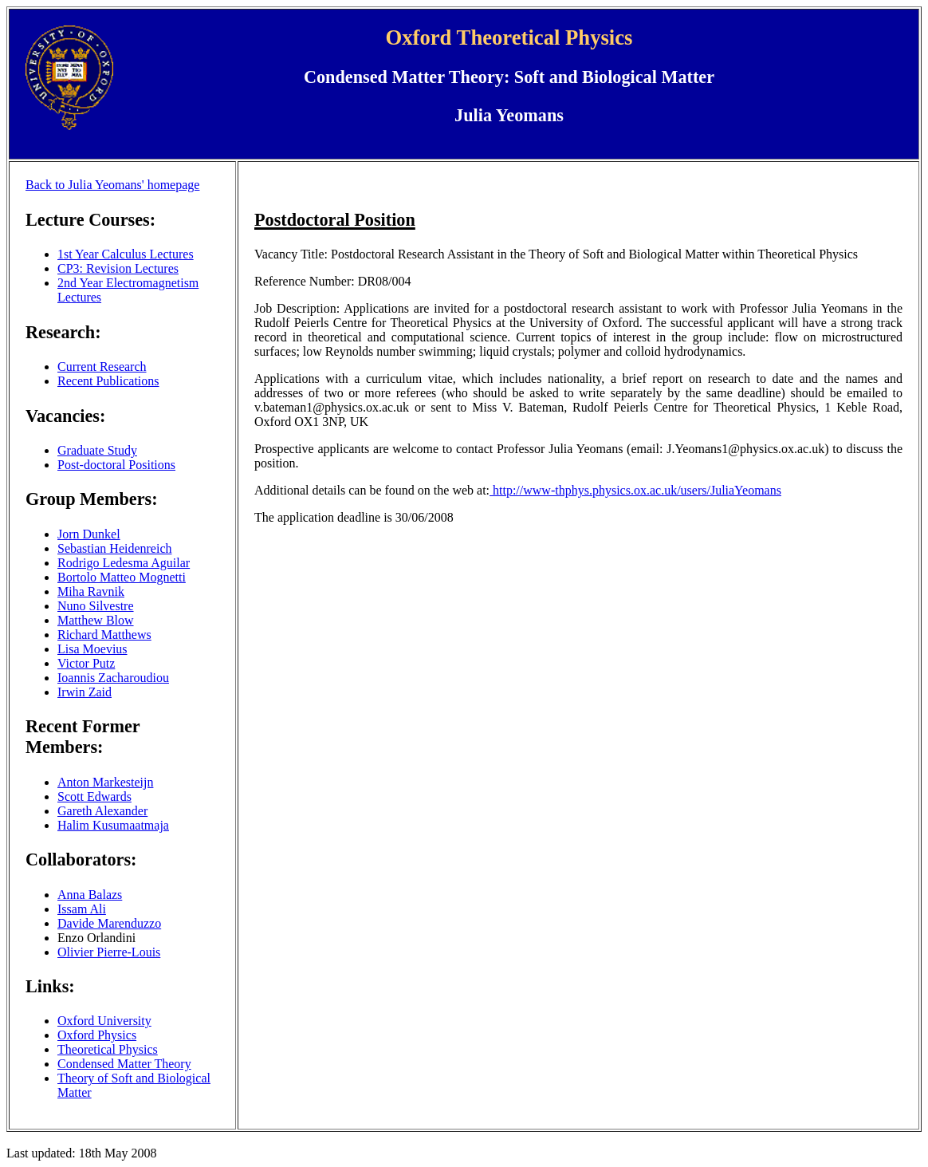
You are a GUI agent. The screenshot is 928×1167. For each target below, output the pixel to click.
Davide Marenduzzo (109, 923)
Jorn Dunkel (88, 534)
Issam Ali (81, 909)
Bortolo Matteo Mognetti (121, 577)
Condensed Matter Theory (124, 1063)
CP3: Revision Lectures (118, 268)
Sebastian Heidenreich (114, 548)
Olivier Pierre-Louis (108, 952)
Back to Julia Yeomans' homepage (112, 184)
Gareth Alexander (102, 811)
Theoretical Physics (107, 1049)
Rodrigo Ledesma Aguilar (123, 563)
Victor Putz (86, 663)
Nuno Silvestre (95, 606)
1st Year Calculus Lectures (125, 254)
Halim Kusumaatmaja (113, 825)
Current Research (102, 366)
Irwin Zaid (84, 692)
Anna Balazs (89, 894)
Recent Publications (108, 381)
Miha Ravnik (90, 591)
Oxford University (104, 1020)
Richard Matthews (104, 634)
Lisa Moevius (92, 649)
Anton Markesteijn (105, 782)
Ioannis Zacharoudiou (113, 677)
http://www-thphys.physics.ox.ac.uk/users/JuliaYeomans (635, 490)
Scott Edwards (94, 796)
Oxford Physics (96, 1035)
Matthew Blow (95, 620)
